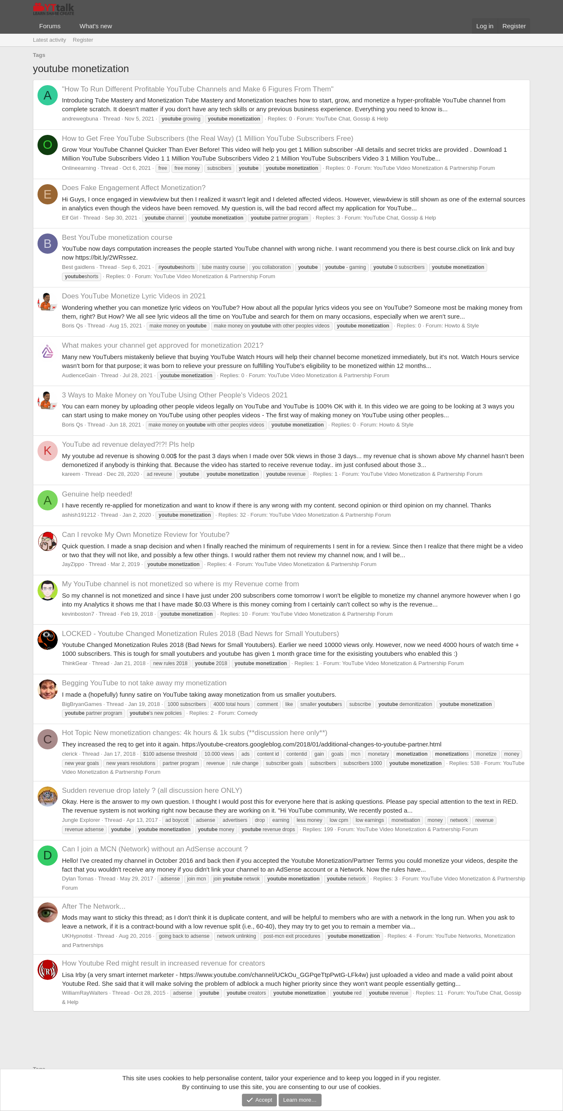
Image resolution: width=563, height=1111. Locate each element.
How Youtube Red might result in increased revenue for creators (163, 963)
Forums (50, 26)
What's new (96, 26)
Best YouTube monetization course (117, 237)
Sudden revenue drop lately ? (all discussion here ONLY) (152, 790)
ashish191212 (79, 515)
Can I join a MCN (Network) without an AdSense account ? (155, 849)
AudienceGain (79, 375)
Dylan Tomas (78, 878)
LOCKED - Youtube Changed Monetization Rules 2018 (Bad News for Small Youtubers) (200, 634)
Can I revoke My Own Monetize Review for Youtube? (146, 535)
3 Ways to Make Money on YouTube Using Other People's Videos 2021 (175, 395)
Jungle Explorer (81, 820)
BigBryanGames (82, 704)
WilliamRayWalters (85, 993)
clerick (70, 754)
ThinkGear (75, 663)
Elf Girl (70, 218)
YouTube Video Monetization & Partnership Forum (434, 168)
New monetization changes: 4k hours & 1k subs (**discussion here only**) (194, 733)
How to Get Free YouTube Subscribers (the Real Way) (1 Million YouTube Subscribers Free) (208, 138)
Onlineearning (79, 168)
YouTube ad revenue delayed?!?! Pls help (128, 444)
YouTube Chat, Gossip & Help (351, 118)
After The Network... (94, 906)
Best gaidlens (78, 267)
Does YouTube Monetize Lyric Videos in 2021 (134, 296)
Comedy (247, 713)
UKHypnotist (77, 936)
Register (83, 40)
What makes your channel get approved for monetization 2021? (162, 345)
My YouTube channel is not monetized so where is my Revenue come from (180, 584)
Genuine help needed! (97, 494)
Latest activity (49, 40)
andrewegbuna (80, 118)
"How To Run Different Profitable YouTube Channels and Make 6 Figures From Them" (198, 89)
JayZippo (73, 564)
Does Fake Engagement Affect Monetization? (134, 188)
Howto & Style (462, 325)
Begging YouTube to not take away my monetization (144, 683)
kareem (71, 474)
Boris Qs (72, 325)
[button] (67, 26)
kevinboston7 (78, 614)
